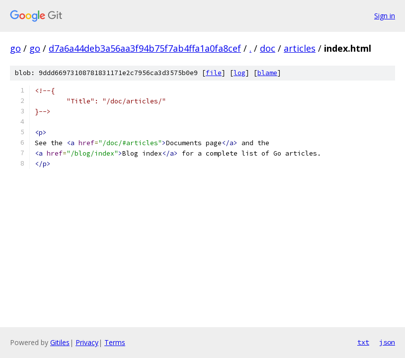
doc (267, 48)
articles (300, 48)
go (15, 48)
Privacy (87, 342)
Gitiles (60, 342)
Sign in (384, 15)
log (239, 73)
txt (363, 342)
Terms (114, 342)
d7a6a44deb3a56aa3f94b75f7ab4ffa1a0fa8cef (145, 48)
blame (267, 73)
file (214, 73)
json (387, 342)
